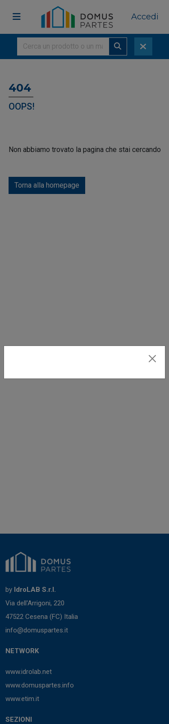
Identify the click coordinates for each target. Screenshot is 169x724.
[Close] (152, 358)
